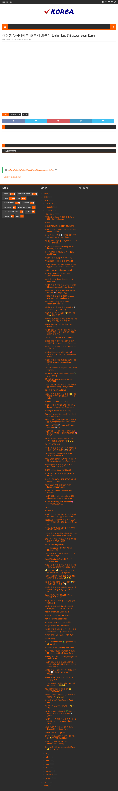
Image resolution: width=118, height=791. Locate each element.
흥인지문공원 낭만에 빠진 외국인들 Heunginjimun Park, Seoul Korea (59, 607)
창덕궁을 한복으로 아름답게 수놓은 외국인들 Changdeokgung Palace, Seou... (60, 589)
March (48, 771)
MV (19, 198)
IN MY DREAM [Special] (54, 544)
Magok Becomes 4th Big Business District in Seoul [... (58, 325)
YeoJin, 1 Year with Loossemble (57, 612)
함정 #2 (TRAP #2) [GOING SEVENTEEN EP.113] (56, 742)
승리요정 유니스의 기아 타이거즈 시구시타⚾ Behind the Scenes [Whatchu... (60, 672)
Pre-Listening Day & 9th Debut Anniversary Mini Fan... (57, 303)
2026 (46, 194)
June (48, 761)
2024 (46, 200)
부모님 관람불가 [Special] (55, 732)
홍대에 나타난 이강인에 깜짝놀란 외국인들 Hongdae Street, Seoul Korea (60, 265)
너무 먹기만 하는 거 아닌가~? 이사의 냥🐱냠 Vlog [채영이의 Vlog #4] (61, 320)
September (50, 214)
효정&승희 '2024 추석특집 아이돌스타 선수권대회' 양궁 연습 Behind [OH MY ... (61, 522)
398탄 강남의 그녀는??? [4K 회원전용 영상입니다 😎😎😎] (60, 695)
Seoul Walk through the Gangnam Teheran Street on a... (58, 454)
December (50, 203)
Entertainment (24, 194)
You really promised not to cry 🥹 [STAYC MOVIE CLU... (58, 690)
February (49, 774)
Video (25, 114)
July (47, 757)
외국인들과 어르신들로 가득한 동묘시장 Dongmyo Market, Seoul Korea (61, 534)
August (49, 754)
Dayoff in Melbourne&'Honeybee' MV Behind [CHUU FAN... (59, 247)
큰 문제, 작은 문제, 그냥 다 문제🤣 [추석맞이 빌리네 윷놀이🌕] (60, 583)
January (49, 778)
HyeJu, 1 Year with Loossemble (57, 626)
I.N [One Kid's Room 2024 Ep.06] (58, 470)
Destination (15, 114)
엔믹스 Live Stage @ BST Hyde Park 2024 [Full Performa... (59, 218)
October (49, 210)
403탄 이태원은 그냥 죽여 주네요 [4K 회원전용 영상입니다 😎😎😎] (60, 577)
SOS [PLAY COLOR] (52, 444)
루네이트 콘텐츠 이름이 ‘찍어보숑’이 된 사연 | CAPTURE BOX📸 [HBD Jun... (60, 449)
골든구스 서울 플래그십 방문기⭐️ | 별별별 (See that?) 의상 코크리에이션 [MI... (60, 396)
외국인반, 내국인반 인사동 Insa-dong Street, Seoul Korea (60, 529)
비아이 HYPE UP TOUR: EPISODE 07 (59, 635)
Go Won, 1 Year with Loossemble (58, 622)
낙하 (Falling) (50, 638)
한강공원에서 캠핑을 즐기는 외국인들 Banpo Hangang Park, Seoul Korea (60, 406)
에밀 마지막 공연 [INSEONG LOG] (58, 258)
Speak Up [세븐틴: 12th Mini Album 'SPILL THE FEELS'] (59, 596)
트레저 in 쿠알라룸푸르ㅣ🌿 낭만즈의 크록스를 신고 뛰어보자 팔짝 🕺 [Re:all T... (60, 713)
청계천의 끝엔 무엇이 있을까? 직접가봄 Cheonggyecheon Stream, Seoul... (61, 286)
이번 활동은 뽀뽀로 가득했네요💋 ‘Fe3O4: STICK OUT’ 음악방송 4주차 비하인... (60, 354)
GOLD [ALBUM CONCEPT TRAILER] (59, 226)
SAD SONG (49, 511)
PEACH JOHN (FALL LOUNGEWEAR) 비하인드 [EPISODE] (60, 480)
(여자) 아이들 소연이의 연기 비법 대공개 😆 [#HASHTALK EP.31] (60, 737)
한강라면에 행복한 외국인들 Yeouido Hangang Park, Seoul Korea (59, 297)
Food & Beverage (24, 207)
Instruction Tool (11, 212)
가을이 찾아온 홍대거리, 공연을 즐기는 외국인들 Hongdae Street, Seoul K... (60, 342)
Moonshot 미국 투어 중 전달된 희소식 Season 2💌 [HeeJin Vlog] (60, 291)
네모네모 (48, 223)
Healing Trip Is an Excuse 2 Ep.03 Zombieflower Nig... (58, 275)
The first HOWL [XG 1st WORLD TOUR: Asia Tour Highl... (60, 555)
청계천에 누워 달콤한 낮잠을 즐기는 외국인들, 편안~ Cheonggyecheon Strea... (60, 721)
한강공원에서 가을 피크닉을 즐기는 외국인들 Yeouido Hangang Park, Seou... (60, 362)
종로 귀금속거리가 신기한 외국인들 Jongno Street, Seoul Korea (59, 728)
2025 (46, 197)
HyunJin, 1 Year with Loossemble (57, 615)
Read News (5, 2)
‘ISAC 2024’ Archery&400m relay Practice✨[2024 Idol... (58, 486)
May (48, 764)
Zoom (6, 198)
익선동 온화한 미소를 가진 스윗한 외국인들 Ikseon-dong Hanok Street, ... (60, 630)
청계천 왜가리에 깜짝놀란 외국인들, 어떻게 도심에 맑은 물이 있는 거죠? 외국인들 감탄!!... (60, 664)
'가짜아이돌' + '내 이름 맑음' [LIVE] (59, 261)
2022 (46, 786)
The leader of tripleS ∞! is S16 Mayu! (59, 338)
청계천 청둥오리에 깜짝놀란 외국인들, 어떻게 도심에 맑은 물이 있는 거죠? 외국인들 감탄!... (60, 332)
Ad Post (26, 203)
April (48, 768)
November (50, 207)
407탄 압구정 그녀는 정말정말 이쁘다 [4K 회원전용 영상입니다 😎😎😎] (60, 440)
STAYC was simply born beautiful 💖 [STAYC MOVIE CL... (59, 503)
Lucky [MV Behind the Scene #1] (58, 411)
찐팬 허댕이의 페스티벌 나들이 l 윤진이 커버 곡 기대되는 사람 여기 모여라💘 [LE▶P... (61, 433)
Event (28, 212)
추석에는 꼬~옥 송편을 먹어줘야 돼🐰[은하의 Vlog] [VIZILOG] (60, 308)
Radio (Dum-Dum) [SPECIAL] (56, 401)
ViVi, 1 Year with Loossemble (56, 619)
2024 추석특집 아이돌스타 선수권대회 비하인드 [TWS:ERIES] (60, 540)
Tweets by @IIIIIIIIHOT (11, 177)
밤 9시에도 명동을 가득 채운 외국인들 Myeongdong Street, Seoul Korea (60, 652)
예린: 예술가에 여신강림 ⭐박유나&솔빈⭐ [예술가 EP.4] (60, 314)
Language (7, 207)
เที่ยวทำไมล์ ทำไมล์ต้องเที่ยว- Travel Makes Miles (31, 170)
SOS (47, 507)
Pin (17, 216)
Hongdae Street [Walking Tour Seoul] (59, 647)
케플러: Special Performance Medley (59, 270)
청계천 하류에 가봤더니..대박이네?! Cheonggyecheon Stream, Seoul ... (59, 497)
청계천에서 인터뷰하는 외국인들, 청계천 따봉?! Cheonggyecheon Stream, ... (61, 515)
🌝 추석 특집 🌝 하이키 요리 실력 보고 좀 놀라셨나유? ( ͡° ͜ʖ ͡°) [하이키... (60, 571)
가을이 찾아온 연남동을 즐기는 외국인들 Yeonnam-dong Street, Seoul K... (60, 386)
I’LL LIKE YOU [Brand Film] (55, 390)
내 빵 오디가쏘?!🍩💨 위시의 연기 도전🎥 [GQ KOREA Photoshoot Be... (61, 236)
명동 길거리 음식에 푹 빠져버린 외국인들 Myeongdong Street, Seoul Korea (60, 421)
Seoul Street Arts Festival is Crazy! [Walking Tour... (58, 560)
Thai (11, 2)
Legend (6, 216)
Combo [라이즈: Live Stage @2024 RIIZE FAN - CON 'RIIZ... (58, 465)
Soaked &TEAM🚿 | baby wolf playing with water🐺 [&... (60, 426)
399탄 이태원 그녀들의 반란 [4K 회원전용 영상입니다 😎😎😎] (61, 684)
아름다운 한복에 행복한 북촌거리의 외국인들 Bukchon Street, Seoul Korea (60, 566)
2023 (46, 782)
